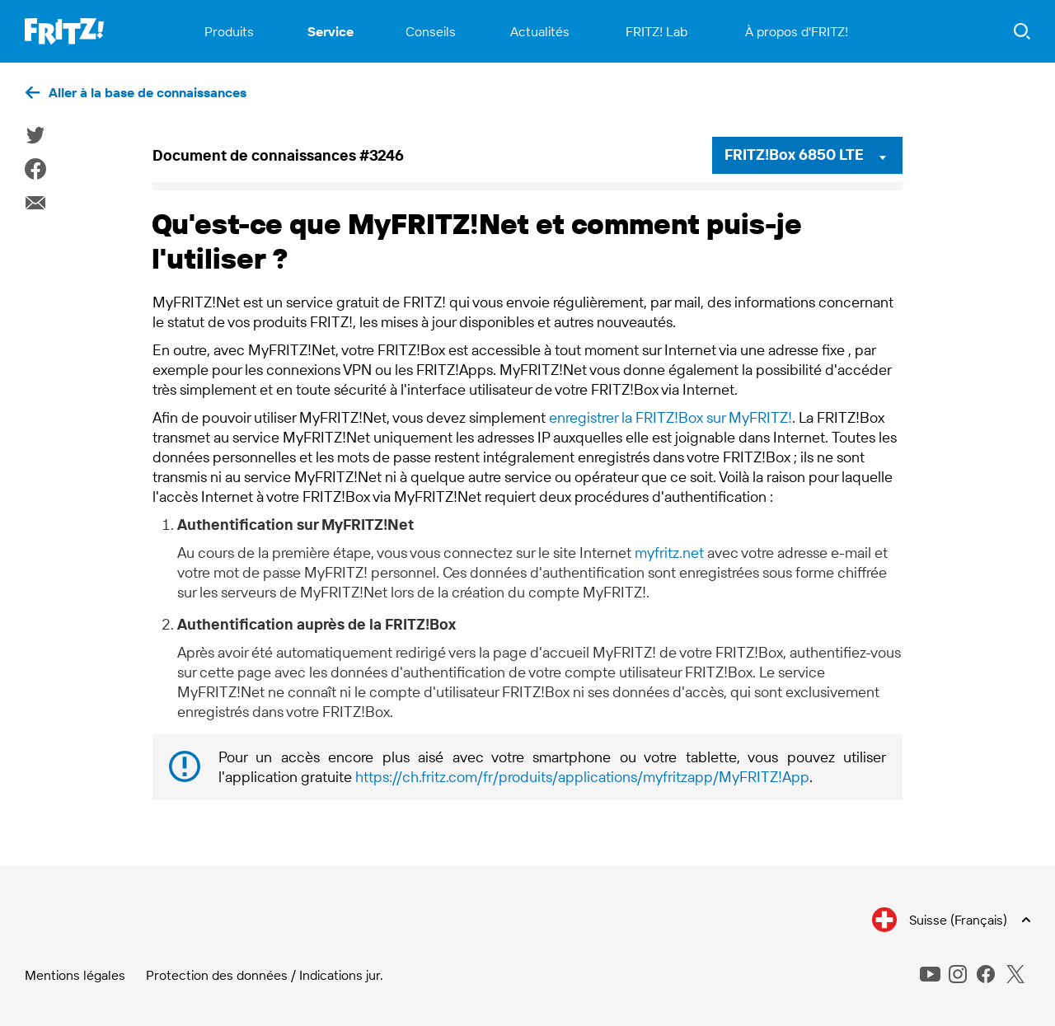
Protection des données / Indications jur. (264, 975)
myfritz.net (669, 552)
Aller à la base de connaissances (147, 92)
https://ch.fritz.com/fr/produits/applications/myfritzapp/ (582, 776)
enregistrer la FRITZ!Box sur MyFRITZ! (670, 417)
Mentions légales (75, 975)
